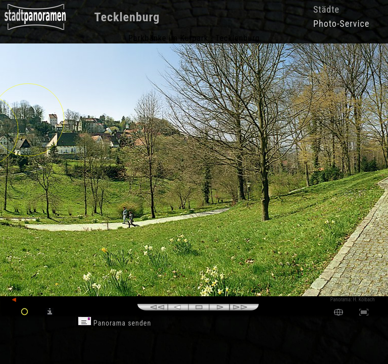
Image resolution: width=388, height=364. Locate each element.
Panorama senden (115, 323)
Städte (326, 9)
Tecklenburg (127, 17)
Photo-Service (341, 23)
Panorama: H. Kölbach (352, 299)
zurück (23, 300)
